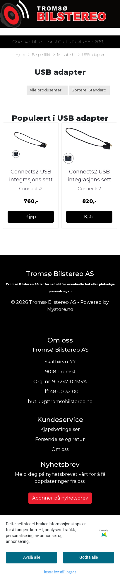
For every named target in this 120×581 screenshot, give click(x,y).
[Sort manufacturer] (47, 90)
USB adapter (91, 54)
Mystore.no (60, 309)
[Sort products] (89, 90)
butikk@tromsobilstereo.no (60, 401)
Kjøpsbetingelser (60, 429)
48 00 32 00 (64, 391)
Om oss (60, 449)
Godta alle (88, 557)
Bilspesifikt (39, 54)
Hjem (20, 54)
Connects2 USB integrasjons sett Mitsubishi (31, 179)
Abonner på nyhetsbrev (60, 498)
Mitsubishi (64, 54)
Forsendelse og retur (60, 439)
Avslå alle (31, 557)
